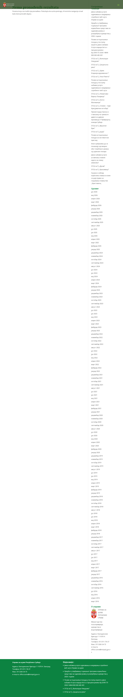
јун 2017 (94, 557)
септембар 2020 (97, 425)
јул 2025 (94, 229)
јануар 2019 (95, 493)
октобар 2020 (96, 422)
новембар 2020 (97, 419)
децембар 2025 (97, 212)
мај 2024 (94, 276)
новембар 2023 (97, 297)
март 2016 (95, 601)
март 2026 (95, 202)
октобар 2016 (96, 584)
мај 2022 (94, 358)
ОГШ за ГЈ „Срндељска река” (75, 692)
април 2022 (95, 361)
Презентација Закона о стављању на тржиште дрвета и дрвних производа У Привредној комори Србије (100, 117)
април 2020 (95, 442)
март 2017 (95, 567)
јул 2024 (94, 270)
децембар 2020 (97, 415)
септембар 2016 (97, 588)
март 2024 (95, 283)
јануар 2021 (95, 412)
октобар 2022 (96, 341)
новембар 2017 (97, 540)
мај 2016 (94, 595)
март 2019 (95, 486)
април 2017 (95, 564)
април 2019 (95, 483)
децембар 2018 (97, 496)
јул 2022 (94, 351)
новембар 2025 (97, 216)
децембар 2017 (97, 537)
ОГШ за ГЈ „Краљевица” (100, 169)
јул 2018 (94, 513)
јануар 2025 (95, 249)
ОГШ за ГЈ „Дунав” (98, 166)
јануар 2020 (95, 452)
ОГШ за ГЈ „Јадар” (97, 132)
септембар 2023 (97, 304)
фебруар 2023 (96, 327)
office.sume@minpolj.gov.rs (30, 674)
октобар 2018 (96, 503)
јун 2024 (94, 273)
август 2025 (95, 226)
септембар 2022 (97, 344)
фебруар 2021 (96, 408)
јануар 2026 (95, 209)
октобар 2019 (96, 463)
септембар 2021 (97, 385)
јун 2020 (94, 435)
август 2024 (95, 266)
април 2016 (95, 598)
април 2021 (95, 402)
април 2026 (95, 199)
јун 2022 (94, 354)
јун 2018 (94, 517)
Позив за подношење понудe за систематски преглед (100, 137)
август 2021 (95, 388)
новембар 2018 (97, 500)
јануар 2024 (95, 290)
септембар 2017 (97, 547)
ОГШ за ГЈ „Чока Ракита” (100, 77)
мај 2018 (94, 520)
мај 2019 (94, 479)
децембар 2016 (97, 578)
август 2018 (95, 510)
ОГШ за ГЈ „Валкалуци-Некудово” (77, 688)
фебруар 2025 (96, 246)
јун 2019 (94, 476)
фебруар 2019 (96, 490)
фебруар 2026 (96, 205)
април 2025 (95, 239)
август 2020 (95, 429)
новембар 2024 (97, 256)
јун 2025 (94, 232)
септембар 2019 (97, 466)
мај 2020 (94, 439)
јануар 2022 (95, 371)
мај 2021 (94, 398)
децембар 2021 (97, 375)
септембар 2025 (97, 222)
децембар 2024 (97, 253)
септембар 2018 (97, 507)
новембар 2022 (97, 337)
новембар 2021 (97, 378)
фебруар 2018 (96, 530)
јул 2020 (94, 432)
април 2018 (95, 524)
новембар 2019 (97, 459)
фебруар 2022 (96, 368)
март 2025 (95, 243)
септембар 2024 (97, 263)
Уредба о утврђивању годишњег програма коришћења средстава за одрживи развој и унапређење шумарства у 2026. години (86, 674)
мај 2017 (94, 561)
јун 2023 (94, 314)
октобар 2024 (96, 259)
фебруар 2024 (96, 287)
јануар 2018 (95, 534)
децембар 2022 (97, 334)
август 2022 (95, 347)
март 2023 (95, 324)
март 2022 (95, 364)
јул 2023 (94, 310)
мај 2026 (94, 195)
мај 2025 (94, 236)
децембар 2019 (97, 456)
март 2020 (95, 446)
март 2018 (95, 527)
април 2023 (95, 320)
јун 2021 (94, 395)
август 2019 (95, 469)
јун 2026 (94, 192)
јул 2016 (94, 591)
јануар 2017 (95, 574)
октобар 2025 (96, 219)
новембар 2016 (97, 581)
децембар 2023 (97, 293)
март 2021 (95, 405)
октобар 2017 (96, 544)
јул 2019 (94, 473)
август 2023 (95, 307)
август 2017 (95, 551)
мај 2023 (94, 317)
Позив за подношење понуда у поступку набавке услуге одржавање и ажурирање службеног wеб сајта (100, 85)
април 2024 (95, 280)
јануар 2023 (95, 331)
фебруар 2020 (96, 449)
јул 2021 (94, 392)
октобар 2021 (96, 381)
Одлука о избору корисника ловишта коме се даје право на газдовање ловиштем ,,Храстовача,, (100, 178)
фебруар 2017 (96, 571)
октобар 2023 (96, 300)
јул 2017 (94, 554)
